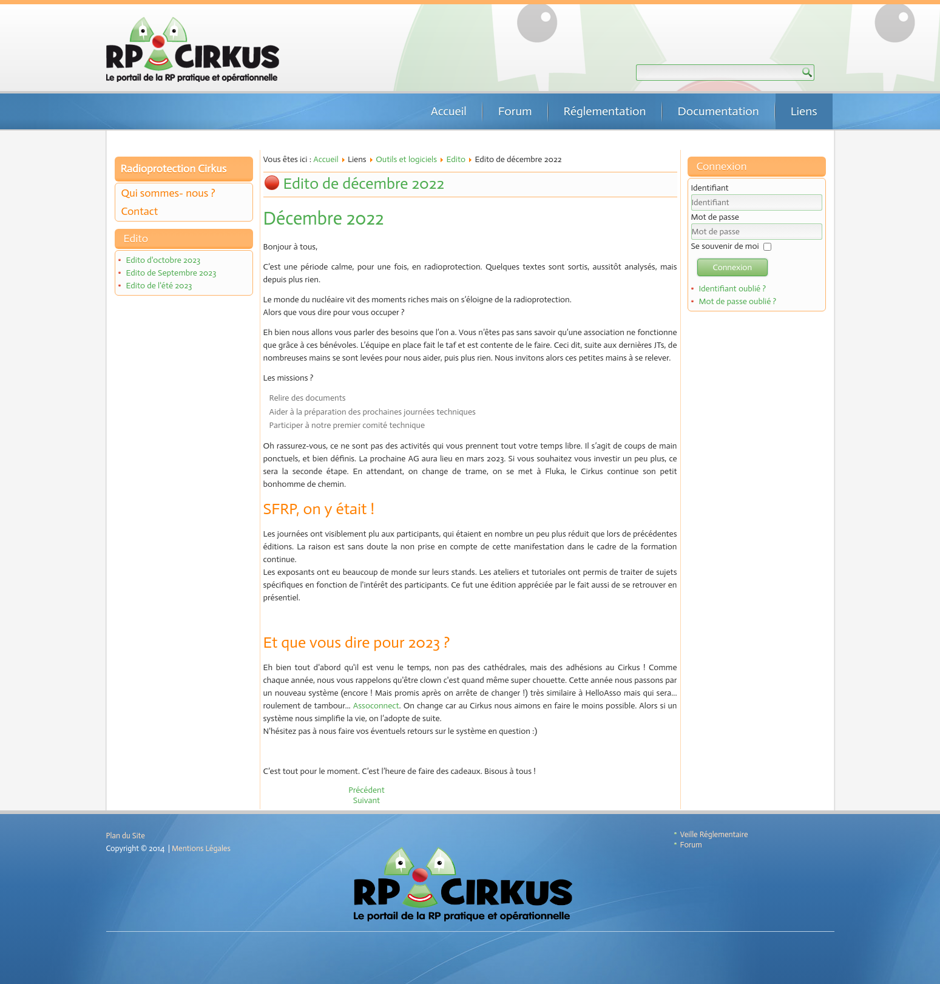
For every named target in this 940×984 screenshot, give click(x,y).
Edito (456, 159)
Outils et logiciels (406, 159)
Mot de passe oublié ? (737, 301)
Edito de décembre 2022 (364, 183)
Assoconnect (376, 706)
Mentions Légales (201, 848)
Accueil (449, 111)
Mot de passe (715, 217)
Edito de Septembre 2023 (171, 273)
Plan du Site (125, 835)
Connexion (732, 267)
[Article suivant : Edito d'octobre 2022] (366, 800)
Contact (139, 211)
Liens (804, 111)
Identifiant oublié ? (732, 288)
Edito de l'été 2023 (159, 285)
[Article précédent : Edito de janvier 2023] (366, 790)
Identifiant (710, 188)
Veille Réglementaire (714, 834)
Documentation (718, 111)
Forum (515, 111)
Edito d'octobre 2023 (163, 260)
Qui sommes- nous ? (168, 193)
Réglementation (605, 111)
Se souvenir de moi (725, 246)
